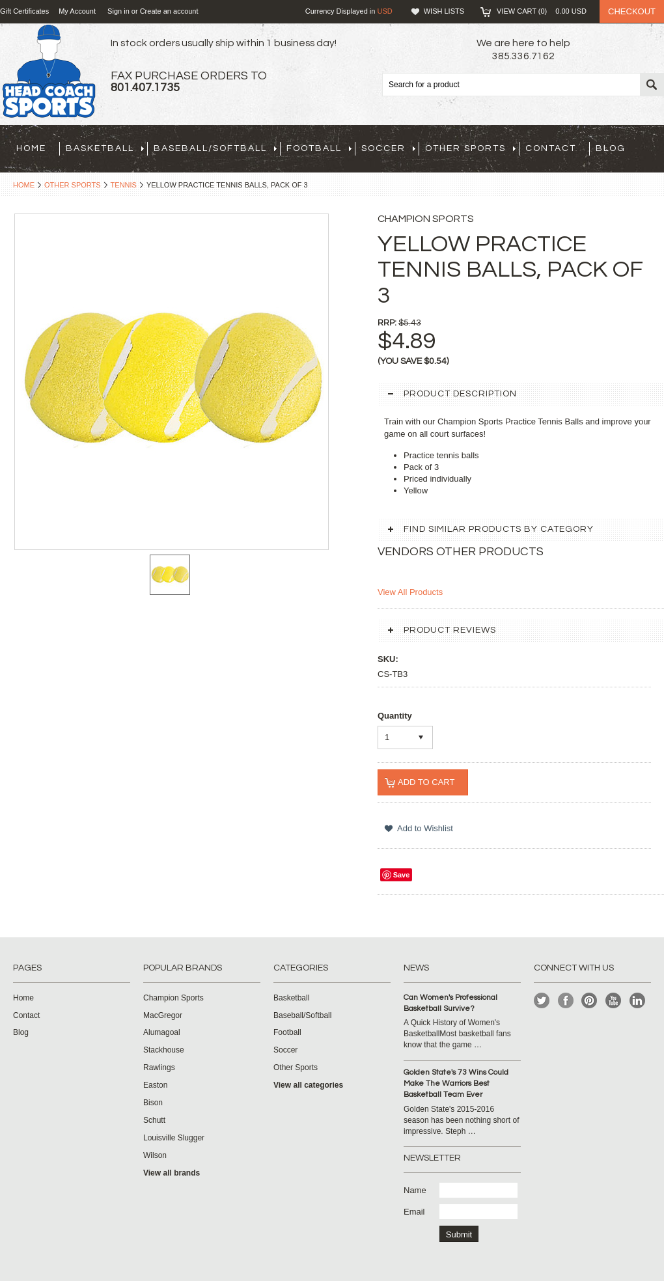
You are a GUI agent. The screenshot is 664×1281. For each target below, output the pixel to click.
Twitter (542, 1001)
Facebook (566, 1001)
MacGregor (162, 1015)
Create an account (169, 11)
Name (415, 1190)
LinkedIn (637, 1001)
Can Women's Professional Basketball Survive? (450, 1003)
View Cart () (542, 11)
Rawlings (159, 1067)
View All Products (410, 592)
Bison (153, 1102)
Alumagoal (161, 1032)
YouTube (613, 1001)
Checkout (632, 11)
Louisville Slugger (173, 1137)
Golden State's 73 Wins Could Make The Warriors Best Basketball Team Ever (456, 1083)
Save (401, 875)
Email (414, 1212)
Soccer (388, 148)
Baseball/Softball (215, 148)
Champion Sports (173, 997)
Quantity (395, 716)
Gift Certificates (24, 11)
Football (319, 148)
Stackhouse (163, 1049)
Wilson (155, 1155)
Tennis (124, 185)
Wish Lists (444, 11)
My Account (77, 11)
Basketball (105, 148)
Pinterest (589, 1001)
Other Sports (470, 148)
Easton (155, 1085)
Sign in (118, 11)
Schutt (154, 1120)
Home (24, 185)
